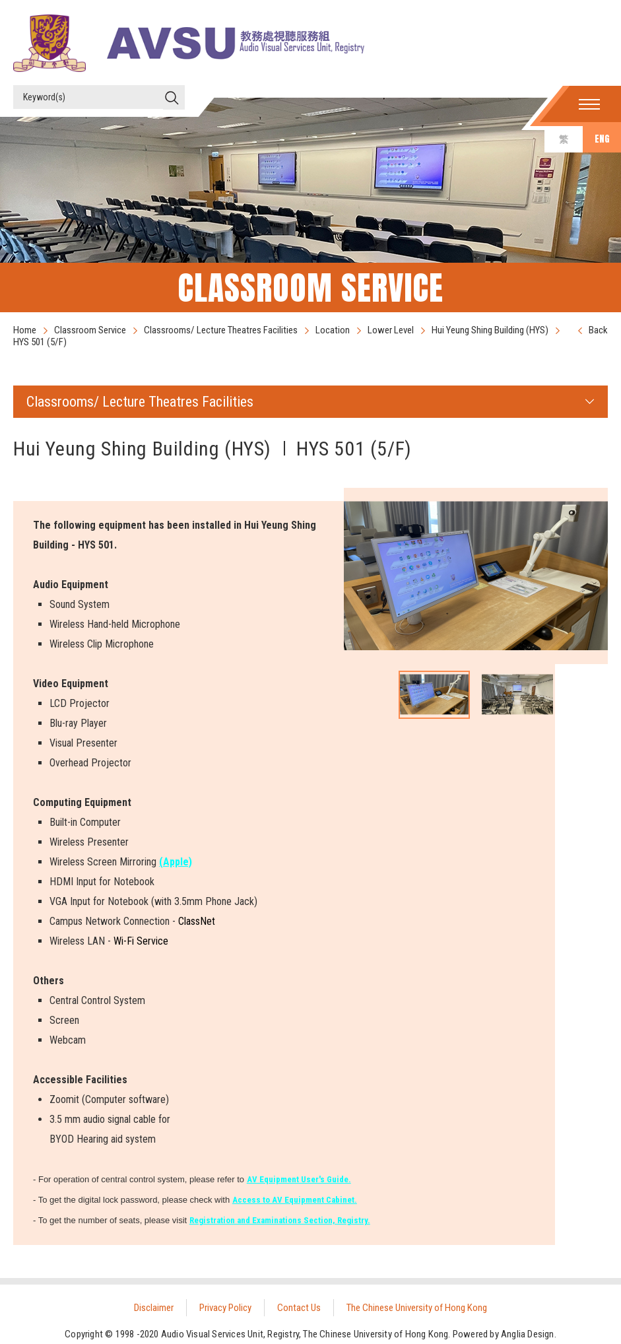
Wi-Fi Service (141, 941)
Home (24, 330)
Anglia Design (527, 1334)
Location (332, 330)
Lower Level (391, 330)
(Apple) (175, 862)
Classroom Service (90, 330)
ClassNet (196, 921)
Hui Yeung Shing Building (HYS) (490, 330)
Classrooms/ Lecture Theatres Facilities (221, 330)
